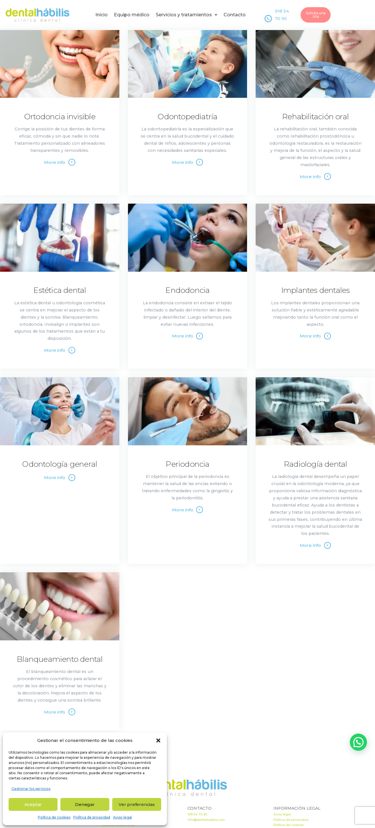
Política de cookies (54, 817)
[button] (158, 740)
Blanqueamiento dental (59, 659)
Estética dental (59, 290)
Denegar (85, 804)
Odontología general (59, 464)
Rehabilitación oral (315, 116)
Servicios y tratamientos (186, 14)
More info (54, 162)
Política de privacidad (91, 817)
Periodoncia (187, 464)
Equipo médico (131, 14)
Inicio (101, 14)
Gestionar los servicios (30, 789)
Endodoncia (187, 290)
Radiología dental (315, 464)
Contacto (235, 14)
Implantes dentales (315, 290)
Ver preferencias (137, 804)
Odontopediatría (187, 116)
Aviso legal (122, 817)
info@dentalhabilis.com (206, 820)
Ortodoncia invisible (59, 116)
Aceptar (33, 804)
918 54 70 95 (197, 814)
